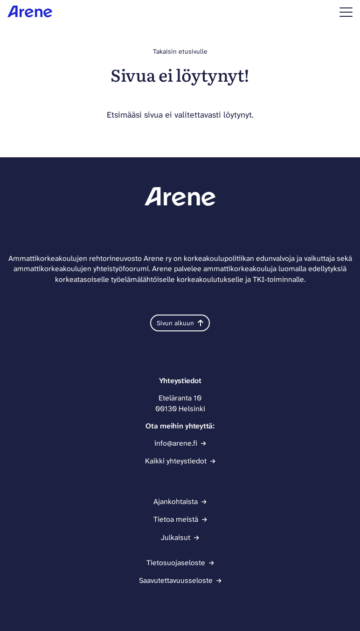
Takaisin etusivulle (180, 51)
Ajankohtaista (175, 501)
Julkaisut (175, 537)
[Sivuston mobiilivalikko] (346, 12)
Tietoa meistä (175, 519)
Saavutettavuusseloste (176, 580)
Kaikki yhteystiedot (176, 461)
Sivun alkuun (180, 323)
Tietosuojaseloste (175, 563)
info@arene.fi (175, 443)
